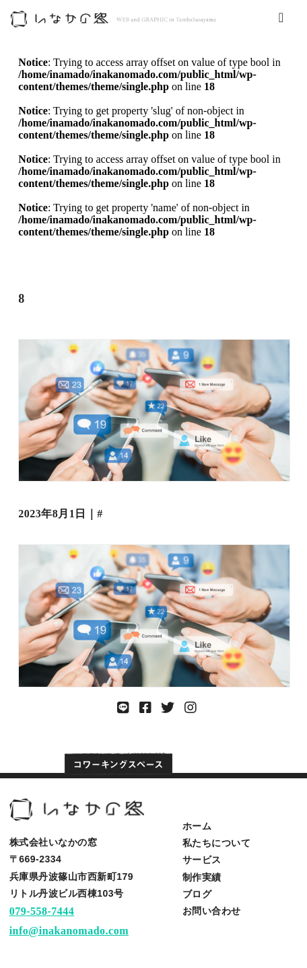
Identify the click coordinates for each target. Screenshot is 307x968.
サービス (201, 859)
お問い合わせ (211, 910)
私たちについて (216, 842)
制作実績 (201, 877)
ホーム (197, 826)
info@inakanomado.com (69, 930)
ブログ (197, 894)
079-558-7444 (42, 911)
